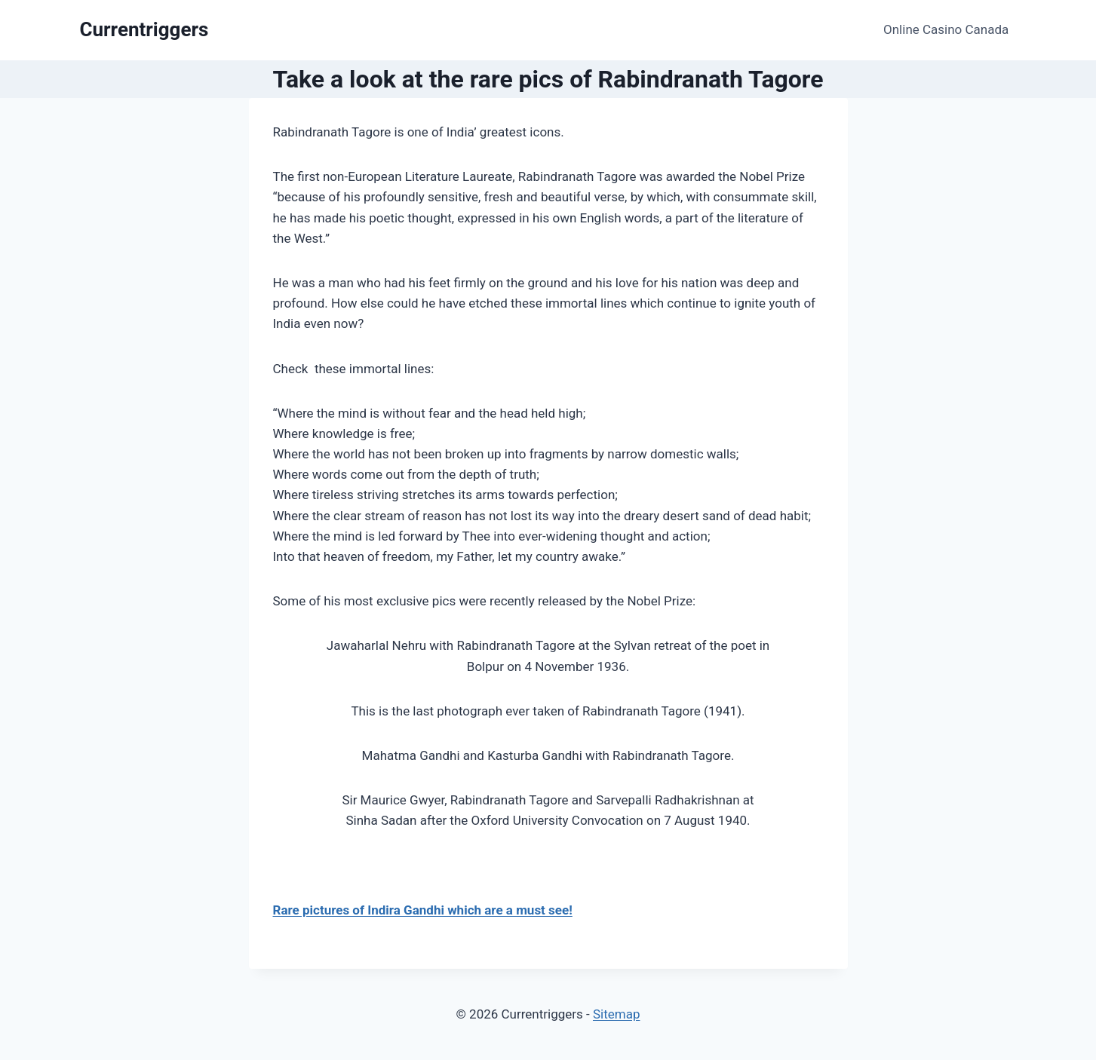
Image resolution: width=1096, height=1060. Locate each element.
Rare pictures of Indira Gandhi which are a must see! (423, 910)
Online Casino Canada (946, 29)
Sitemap (616, 1014)
